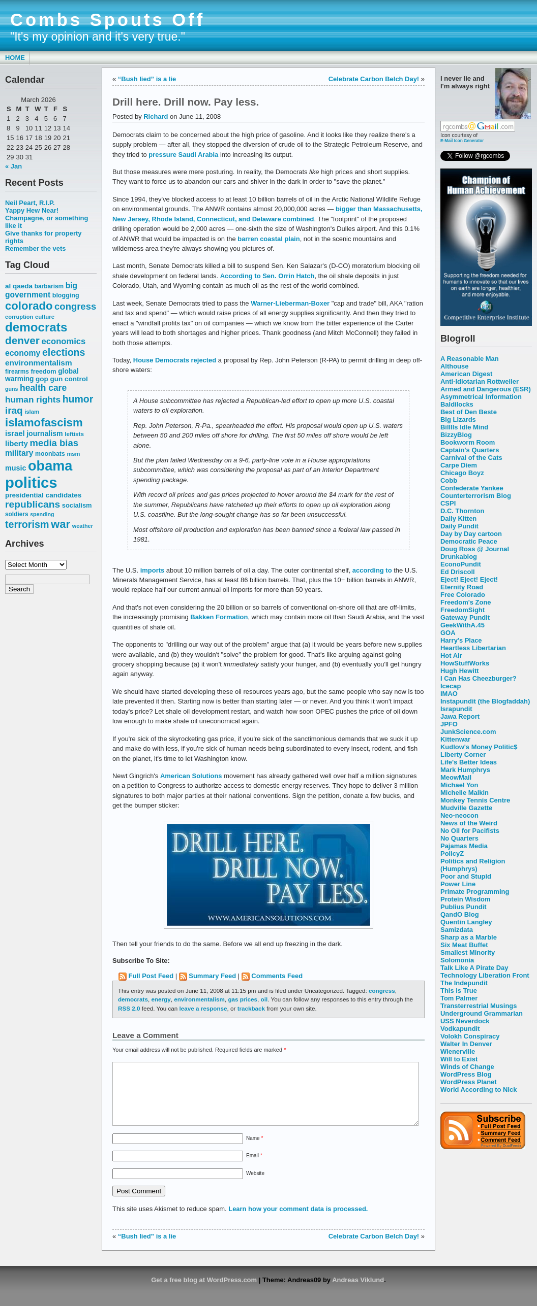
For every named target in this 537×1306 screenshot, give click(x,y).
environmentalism (199, 999)
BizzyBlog (456, 435)
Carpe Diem (458, 465)
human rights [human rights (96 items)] (33, 399)
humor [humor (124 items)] (78, 399)
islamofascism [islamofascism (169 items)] (44, 422)
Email (254, 1167)
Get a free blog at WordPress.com (204, 1292)
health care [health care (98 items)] (43, 388)
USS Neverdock (464, 1021)
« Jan (13, 166)
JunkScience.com (468, 731)
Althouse (454, 366)
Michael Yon (459, 785)
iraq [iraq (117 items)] (14, 410)
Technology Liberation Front (484, 975)
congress (382, 990)
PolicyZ (452, 853)
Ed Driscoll (457, 572)
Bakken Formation (219, 617)
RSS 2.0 (129, 1008)
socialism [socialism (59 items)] (77, 505)
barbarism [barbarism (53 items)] (49, 286)
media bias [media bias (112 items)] (54, 443)
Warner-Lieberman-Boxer (290, 303)
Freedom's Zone (465, 602)
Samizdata (456, 929)
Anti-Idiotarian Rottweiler (479, 381)
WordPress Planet (468, 1082)
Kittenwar (455, 739)
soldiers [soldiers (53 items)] (16, 514)
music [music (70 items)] (15, 468)
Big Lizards (458, 419)
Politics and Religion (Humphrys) (472, 865)
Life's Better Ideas (468, 762)
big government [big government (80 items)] (41, 290)
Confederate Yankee (471, 488)
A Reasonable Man (469, 358)
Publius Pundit (463, 907)
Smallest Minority (467, 952)
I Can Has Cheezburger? (478, 678)
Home (15, 57)
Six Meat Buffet (464, 945)
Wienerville (457, 1051)
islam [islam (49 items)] (31, 412)
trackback (251, 1008)
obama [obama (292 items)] (50, 466)
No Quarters (459, 838)
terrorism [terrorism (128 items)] (27, 524)
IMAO (449, 693)
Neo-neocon (459, 815)
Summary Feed (212, 976)
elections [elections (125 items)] (63, 352)
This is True (458, 990)
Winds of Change (467, 1066)
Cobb (448, 480)
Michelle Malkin (464, 792)
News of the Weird (468, 823)
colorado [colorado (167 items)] (29, 305)
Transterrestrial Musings (478, 1006)
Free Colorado (462, 594)
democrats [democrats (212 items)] (36, 327)
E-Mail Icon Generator (462, 140)
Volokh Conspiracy (469, 1036)
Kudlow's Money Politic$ (478, 747)
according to (372, 570)
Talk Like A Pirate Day (474, 968)
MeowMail (455, 777)
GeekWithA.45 (462, 625)
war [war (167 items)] (60, 524)
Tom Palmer (459, 998)
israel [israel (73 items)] (15, 433)
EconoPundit (460, 564)
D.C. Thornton (462, 511)
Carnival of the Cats (471, 457)
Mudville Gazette (466, 808)
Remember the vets (35, 248)
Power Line (457, 884)
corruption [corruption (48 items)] (19, 317)
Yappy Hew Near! (31, 210)
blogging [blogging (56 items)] (65, 295)
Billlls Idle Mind (464, 427)
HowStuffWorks (464, 663)
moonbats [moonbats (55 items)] (50, 453)
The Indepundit (464, 983)
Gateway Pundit (465, 617)
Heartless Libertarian (473, 648)
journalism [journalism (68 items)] (44, 433)
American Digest (466, 374)
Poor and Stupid (465, 876)
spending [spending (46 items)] (42, 514)
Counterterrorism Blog (475, 495)
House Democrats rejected (174, 360)
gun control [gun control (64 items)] (68, 379)
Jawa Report (460, 716)
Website (255, 1185)
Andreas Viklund (358, 1292)
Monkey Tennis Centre (475, 800)
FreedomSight (462, 610)
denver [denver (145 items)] (22, 340)
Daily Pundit (459, 526)
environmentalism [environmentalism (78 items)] (38, 362)
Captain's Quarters (469, 450)
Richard (155, 116)
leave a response (203, 1008)
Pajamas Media (464, 846)
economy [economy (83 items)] (22, 353)
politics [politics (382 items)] (31, 482)
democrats (133, 999)
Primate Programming (474, 891)
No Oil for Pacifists (469, 830)
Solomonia (457, 960)
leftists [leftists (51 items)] (74, 433)
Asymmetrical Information (481, 396)
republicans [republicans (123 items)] (32, 504)
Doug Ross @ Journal (474, 549)
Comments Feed (277, 976)
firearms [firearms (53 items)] (17, 371)
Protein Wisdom (465, 899)
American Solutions (191, 776)
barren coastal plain (268, 239)
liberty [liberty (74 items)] (16, 443)
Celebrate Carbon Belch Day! (374, 79)
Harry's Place (461, 640)
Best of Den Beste (468, 412)
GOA (448, 633)
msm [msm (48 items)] (73, 454)
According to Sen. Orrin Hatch (267, 276)
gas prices (242, 999)
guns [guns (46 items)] (11, 389)
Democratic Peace (468, 541)
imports (152, 570)
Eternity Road (461, 587)
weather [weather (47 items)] (82, 526)
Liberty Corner (463, 754)
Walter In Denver (466, 1044)
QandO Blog (459, 914)
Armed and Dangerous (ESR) (485, 389)
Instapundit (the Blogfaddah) (485, 701)
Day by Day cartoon (471, 534)
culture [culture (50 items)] (44, 317)
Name (254, 1150)
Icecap (450, 686)
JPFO (449, 724)
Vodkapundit (460, 1028)
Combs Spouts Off (107, 19)
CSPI (448, 503)
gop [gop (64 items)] (42, 379)
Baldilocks (456, 404)
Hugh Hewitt (459, 671)
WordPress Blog (466, 1074)
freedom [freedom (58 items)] (43, 371)
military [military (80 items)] (19, 453)
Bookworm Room (467, 442)
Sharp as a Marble (468, 937)
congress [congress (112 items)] (75, 306)
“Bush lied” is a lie (147, 79)
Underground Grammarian (481, 1013)
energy (160, 999)
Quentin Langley (466, 922)
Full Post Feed (151, 976)
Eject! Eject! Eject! (469, 579)
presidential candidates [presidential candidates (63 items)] (43, 495)
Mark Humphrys (465, 770)
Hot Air (451, 655)
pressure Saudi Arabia (183, 154)
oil (264, 999)
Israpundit (456, 709)
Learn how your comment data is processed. (298, 1221)
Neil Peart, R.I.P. (30, 203)
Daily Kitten (458, 518)
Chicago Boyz (462, 473)
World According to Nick (478, 1089)
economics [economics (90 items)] (64, 341)
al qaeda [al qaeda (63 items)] (19, 286)
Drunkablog (458, 556)
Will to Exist (459, 1059)
